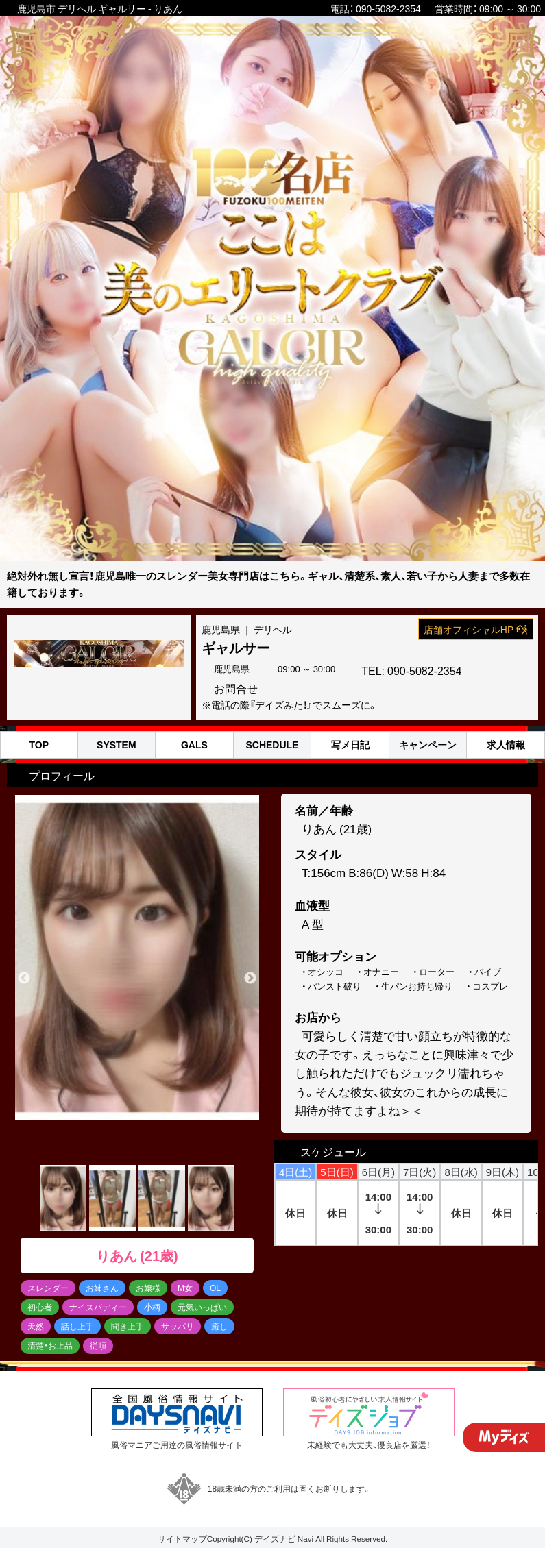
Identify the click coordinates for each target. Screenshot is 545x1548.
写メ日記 (350, 744)
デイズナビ (274, 1538)
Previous (24, 978)
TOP (39, 744)
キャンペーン (428, 744)
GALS (194, 744)
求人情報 (506, 744)
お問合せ (487, 668)
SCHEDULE (271, 744)
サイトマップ (182, 1538)
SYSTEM (116, 744)
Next (250, 978)
